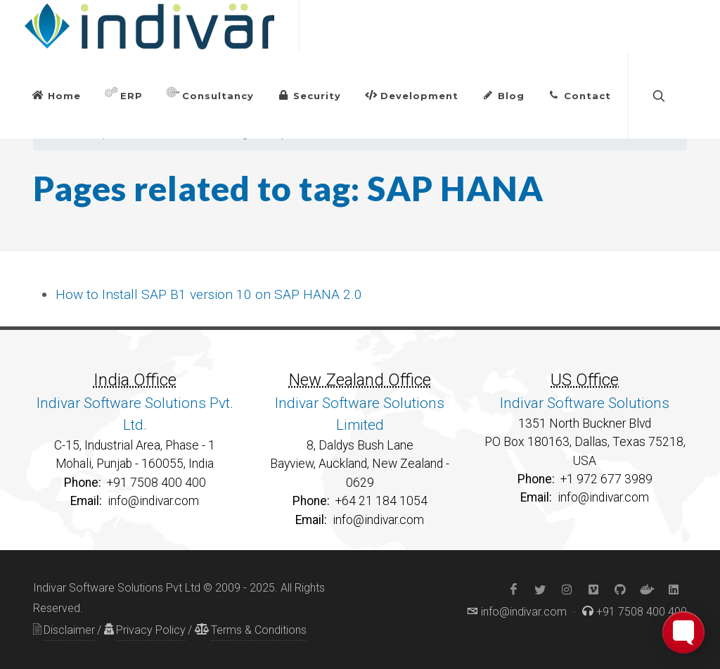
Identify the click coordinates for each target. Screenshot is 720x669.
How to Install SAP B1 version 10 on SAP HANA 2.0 (209, 294)
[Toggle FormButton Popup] (683, 632)
